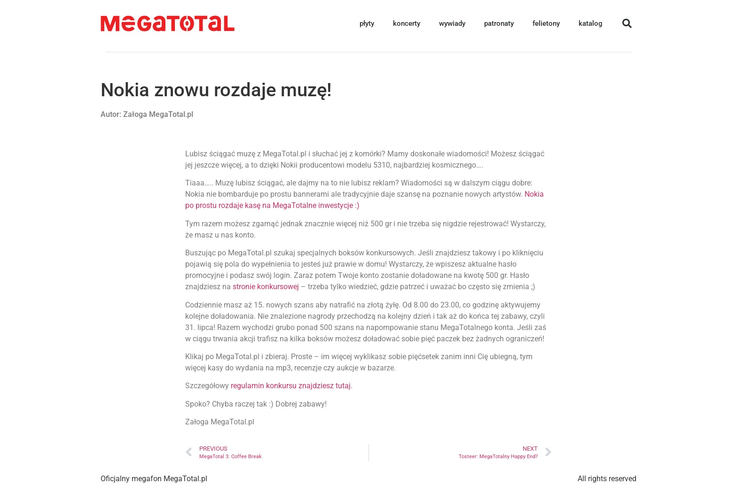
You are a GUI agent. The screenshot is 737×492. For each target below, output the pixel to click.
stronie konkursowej (266, 286)
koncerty (406, 23)
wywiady (452, 23)
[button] (627, 23)
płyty (367, 23)
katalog (591, 23)
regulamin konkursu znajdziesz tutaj (291, 385)
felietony (546, 23)
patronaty (499, 23)
